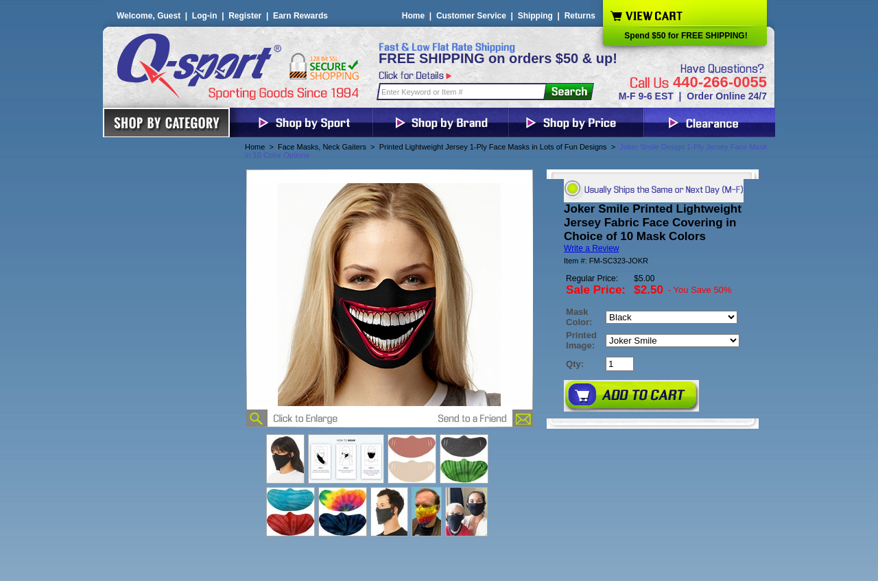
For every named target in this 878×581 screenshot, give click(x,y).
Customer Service (471, 16)
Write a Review (591, 248)
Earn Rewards (300, 16)
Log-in (204, 16)
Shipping (535, 16)
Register (244, 16)
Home (413, 16)
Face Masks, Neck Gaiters (322, 147)
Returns (580, 16)
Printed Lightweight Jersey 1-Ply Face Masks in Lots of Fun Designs (493, 147)
